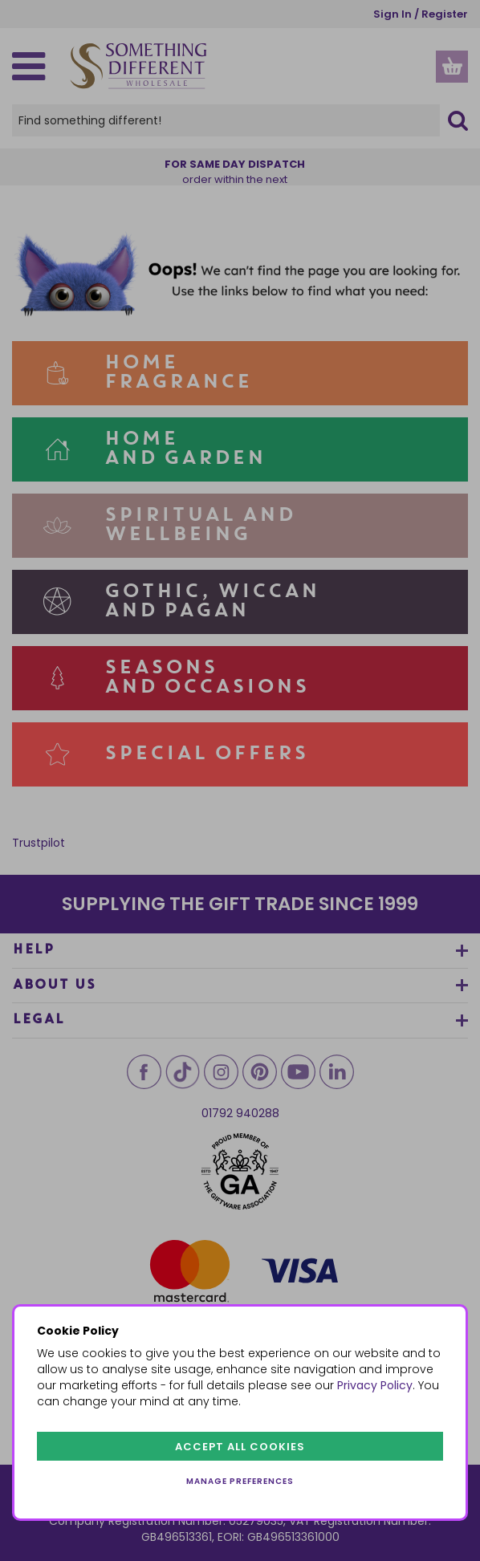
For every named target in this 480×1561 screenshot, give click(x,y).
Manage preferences (240, 1481)
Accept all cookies (240, 1446)
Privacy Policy (375, 1385)
